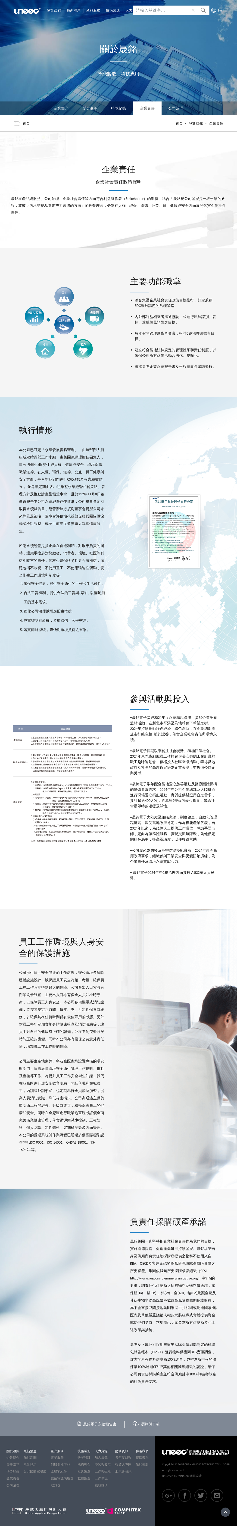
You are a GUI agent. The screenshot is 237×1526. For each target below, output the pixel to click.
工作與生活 (103, 1471)
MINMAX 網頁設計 (189, 1476)
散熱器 (55, 1485)
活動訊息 (30, 1465)
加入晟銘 (101, 1458)
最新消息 (30, 1451)
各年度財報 (123, 1458)
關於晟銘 (196, 123)
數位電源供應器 (62, 1478)
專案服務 (57, 1458)
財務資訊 (121, 1451)
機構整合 (84, 1465)
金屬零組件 (59, 1471)
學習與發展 (103, 1465)
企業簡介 (61, 108)
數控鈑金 (84, 1478)
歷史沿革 (89, 108)
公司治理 (175, 108)
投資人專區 (123, 1465)
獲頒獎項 (101, 1485)
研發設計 (84, 1458)
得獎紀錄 (118, 108)
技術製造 (84, 1451)
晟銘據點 (142, 1465)
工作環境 (101, 1478)
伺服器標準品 (60, 1465)
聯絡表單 (142, 1458)
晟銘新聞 (30, 1458)
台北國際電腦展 (35, 1471)
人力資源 (101, 1451)
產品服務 (57, 1451)
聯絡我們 (142, 1451)
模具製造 (84, 1471)
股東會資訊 (123, 1471)
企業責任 (12, 1478)
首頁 (179, 123)
